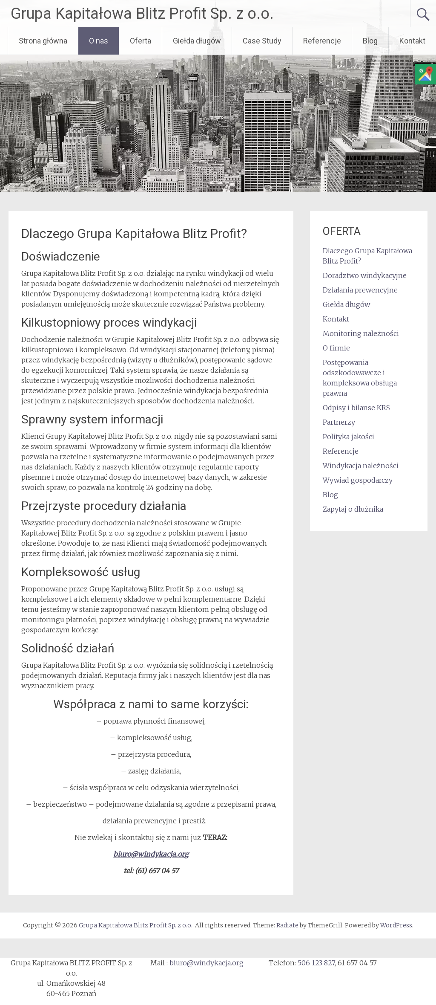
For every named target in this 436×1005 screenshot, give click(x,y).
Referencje (322, 40)
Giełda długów (197, 40)
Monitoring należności (361, 333)
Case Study (262, 40)
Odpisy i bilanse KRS (356, 407)
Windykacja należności (361, 465)
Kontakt (412, 40)
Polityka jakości (348, 436)
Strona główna (43, 40)
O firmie (336, 348)
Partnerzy (339, 422)
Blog (370, 40)
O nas (98, 40)
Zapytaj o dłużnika (353, 509)
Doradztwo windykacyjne (365, 275)
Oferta (140, 40)
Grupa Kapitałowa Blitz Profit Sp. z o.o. (142, 14)
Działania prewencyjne (360, 290)
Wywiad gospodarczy (358, 480)
